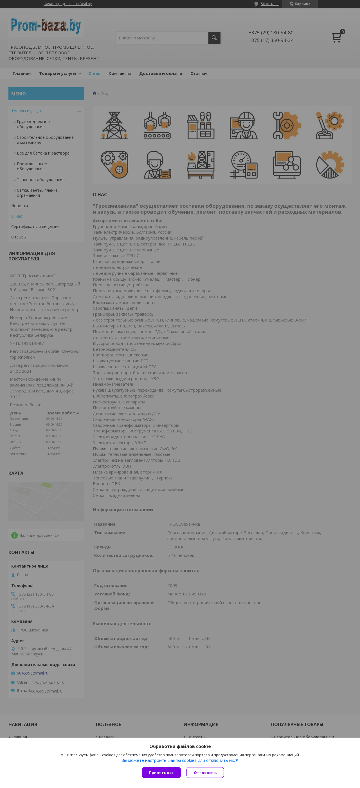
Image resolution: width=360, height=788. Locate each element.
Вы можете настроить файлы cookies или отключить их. (178, 760)
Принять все (161, 772)
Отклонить (205, 772)
